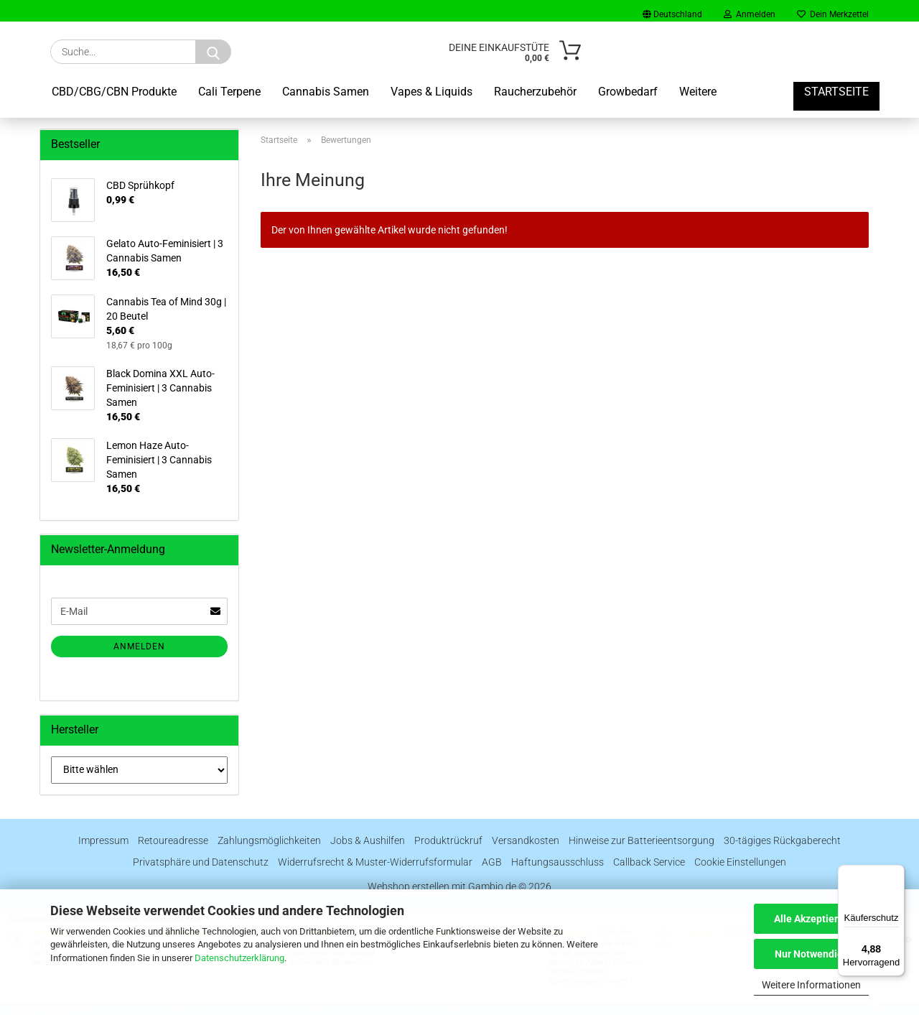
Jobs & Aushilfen (367, 840)
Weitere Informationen (811, 985)
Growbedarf (628, 91)
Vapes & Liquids (431, 91)
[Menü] (896, 873)
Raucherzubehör (535, 91)
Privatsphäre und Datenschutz (201, 862)
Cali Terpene (229, 91)
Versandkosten (525, 840)
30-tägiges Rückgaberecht (782, 840)
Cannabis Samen (325, 91)
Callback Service (649, 862)
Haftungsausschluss (557, 862)
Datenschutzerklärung (239, 958)
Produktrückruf (448, 840)
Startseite (836, 91)
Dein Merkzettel (833, 14)
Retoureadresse (173, 840)
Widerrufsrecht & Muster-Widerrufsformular (375, 862)
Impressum (103, 840)
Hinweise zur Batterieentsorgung (641, 840)
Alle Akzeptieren (811, 918)
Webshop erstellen (408, 886)
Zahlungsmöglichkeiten (269, 840)
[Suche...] (213, 52)
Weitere (698, 91)
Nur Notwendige (812, 954)
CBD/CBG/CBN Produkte (114, 91)
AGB (492, 862)
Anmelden (749, 14)
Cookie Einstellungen (740, 862)
